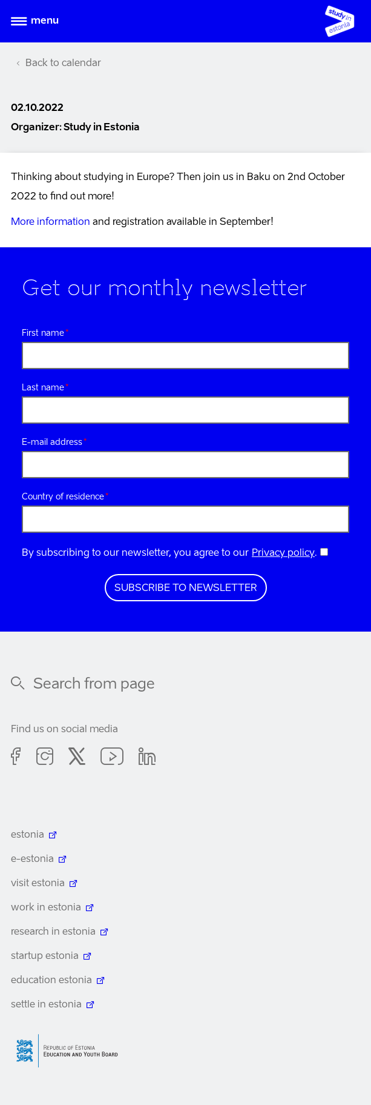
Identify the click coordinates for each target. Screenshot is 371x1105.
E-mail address (52, 442)
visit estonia (38, 884)
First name (43, 333)
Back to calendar (63, 63)
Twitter (76, 758)
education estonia (51, 981)
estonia (27, 835)
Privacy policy (283, 553)
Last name (43, 388)
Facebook (16, 758)
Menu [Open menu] (45, 21)
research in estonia (53, 932)
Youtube (111, 758)
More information (50, 222)
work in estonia (46, 908)
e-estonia (32, 859)
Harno (71, 1050)
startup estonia (45, 956)
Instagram (44, 758)
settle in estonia (46, 1005)
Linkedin (147, 758)
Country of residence (63, 497)
